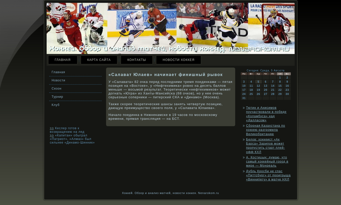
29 (280, 94)
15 (280, 85)
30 (287, 94)
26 (258, 94)
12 (258, 85)
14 (273, 85)
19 (258, 90)
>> (52, 128)
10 (244, 85)
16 (287, 85)
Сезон (57, 88)
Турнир (57, 97)
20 (265, 90)
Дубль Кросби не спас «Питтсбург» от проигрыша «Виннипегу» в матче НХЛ (268, 175)
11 (251, 85)
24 (244, 94)
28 (273, 94)
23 (287, 90)
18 (251, 90)
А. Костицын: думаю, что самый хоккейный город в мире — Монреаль (267, 162)
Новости (58, 80)
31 (244, 98)
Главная (63, 60)
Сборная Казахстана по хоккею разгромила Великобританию (265, 130)
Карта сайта (99, 60)
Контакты (136, 60)
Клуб (56, 105)
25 (251, 94)
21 (273, 90)
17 (244, 90)
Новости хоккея (178, 60)
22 (280, 90)
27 (265, 94)
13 (265, 85)
